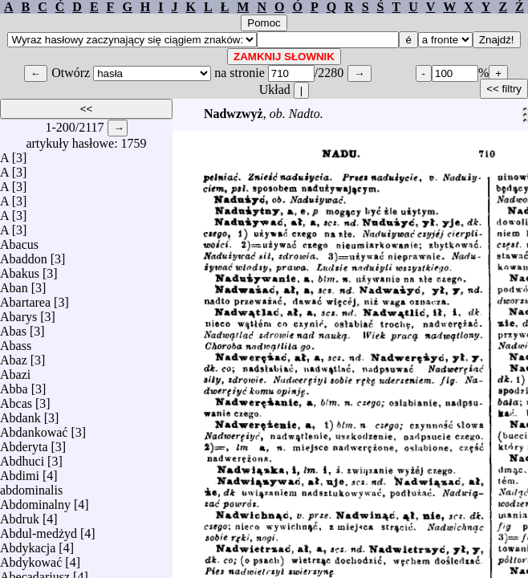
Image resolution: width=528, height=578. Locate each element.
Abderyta (24, 443)
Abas (13, 327)
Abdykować (31, 558)
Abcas (16, 399)
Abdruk (19, 515)
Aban (14, 284)
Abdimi (19, 471)
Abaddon (23, 255)
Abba (14, 385)
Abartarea (25, 298)
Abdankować (33, 428)
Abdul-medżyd (38, 529)
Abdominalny (35, 500)
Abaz (13, 356)
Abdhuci (22, 457)
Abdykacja (27, 544)
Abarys (18, 313)
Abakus (19, 269)
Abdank (20, 414)
